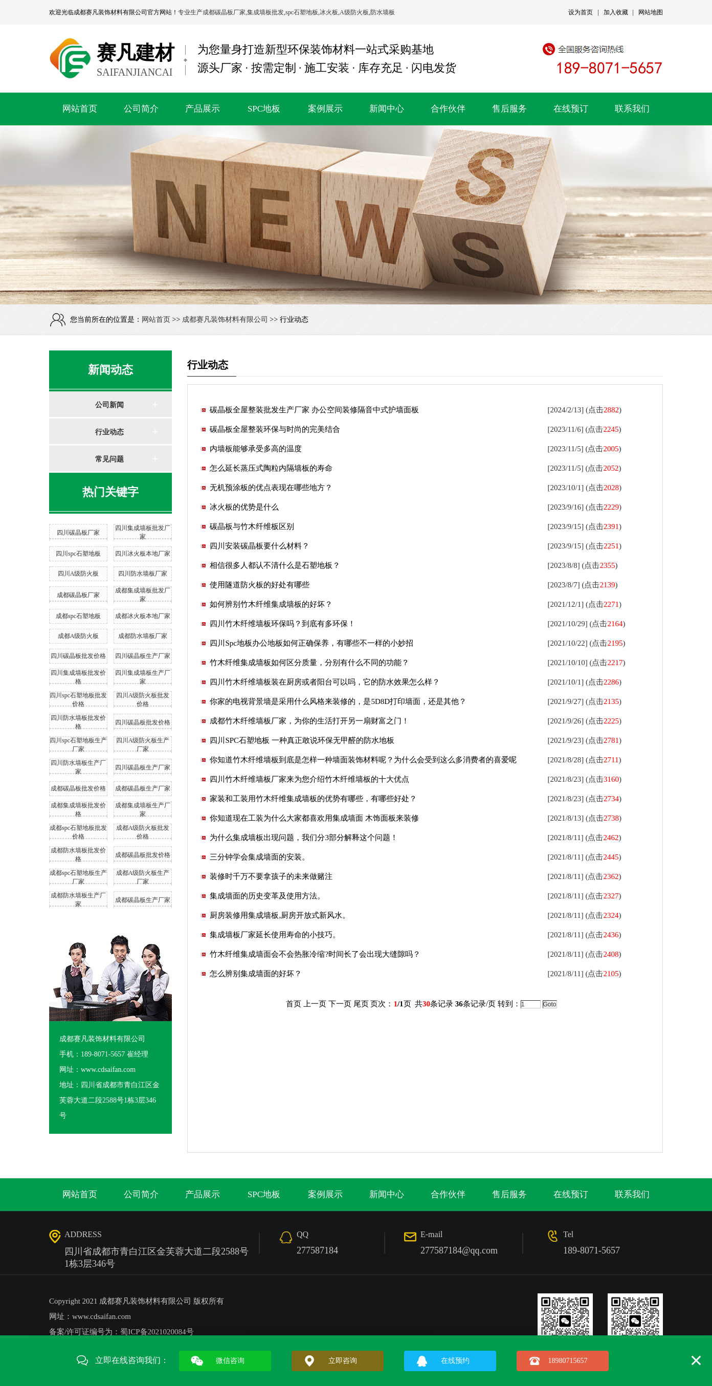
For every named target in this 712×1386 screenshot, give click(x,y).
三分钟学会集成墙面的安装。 (259, 857)
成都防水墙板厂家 (142, 636)
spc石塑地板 (301, 12)
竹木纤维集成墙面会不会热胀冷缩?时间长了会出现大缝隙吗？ (315, 954)
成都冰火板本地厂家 (142, 616)
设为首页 (580, 12)
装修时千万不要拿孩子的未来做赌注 (271, 876)
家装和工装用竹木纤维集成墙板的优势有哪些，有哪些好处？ (313, 799)
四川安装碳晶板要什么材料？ (259, 546)
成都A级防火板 (78, 636)
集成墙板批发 (265, 12)
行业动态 (109, 432)
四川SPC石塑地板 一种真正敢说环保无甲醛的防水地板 (302, 740)
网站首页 (79, 109)
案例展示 (325, 109)
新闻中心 (386, 109)
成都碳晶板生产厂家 (142, 788)
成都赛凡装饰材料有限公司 (110, 12)
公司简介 (141, 109)
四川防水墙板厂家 (142, 573)
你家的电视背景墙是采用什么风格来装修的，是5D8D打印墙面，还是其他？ (338, 701)
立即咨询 (342, 1361)
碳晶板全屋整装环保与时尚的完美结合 (275, 429)
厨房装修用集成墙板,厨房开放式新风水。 (280, 915)
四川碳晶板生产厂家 (142, 655)
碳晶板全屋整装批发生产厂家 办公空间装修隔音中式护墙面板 (314, 410)
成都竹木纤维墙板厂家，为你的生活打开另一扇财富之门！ (309, 721)
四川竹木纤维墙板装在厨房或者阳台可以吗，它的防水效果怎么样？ (325, 682)
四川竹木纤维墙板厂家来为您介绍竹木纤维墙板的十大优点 (309, 779)
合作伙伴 (448, 109)
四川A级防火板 (78, 573)
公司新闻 (109, 405)
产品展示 (202, 109)
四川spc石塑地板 (78, 553)
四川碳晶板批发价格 (78, 655)
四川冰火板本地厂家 (142, 553)
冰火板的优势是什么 (244, 507)
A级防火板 (354, 12)
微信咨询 (230, 1361)
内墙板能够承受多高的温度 (256, 449)
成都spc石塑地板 (78, 616)
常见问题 (109, 459)
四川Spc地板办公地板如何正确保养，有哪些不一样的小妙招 (311, 643)
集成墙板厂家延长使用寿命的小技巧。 (275, 935)
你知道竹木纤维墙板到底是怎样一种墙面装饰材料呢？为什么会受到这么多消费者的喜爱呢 (363, 760)
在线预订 (570, 109)
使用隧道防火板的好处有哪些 (259, 585)
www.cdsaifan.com (101, 1316)
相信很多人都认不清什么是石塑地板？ (275, 565)
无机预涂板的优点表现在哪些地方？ (271, 487)
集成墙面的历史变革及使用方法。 (267, 896)
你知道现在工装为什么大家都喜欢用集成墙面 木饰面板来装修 (314, 818)
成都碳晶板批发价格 (78, 788)
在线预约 (455, 1361)
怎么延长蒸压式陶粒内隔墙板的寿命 (271, 468)
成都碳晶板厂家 (224, 12)
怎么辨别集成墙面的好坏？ (256, 974)
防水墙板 (382, 12)
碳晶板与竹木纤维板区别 (252, 526)
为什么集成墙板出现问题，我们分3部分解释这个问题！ (304, 837)
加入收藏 (616, 12)
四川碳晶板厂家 (78, 532)
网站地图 (650, 12)
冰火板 (329, 12)
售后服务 (509, 109)
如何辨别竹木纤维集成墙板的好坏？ (271, 604)
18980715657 (568, 1361)
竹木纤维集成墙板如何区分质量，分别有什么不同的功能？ (309, 662)
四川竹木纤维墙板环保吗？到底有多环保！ (282, 624)
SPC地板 (264, 109)
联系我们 (632, 109)
